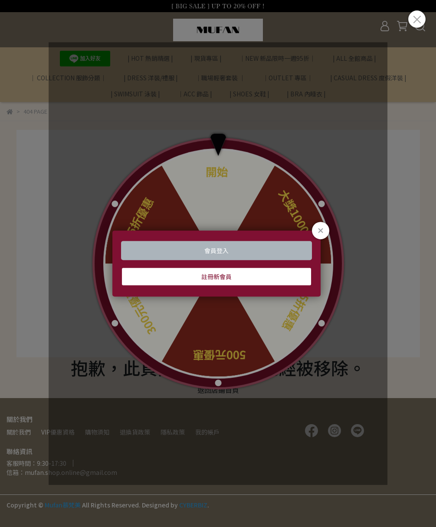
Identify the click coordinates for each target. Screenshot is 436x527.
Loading (218, 263)
